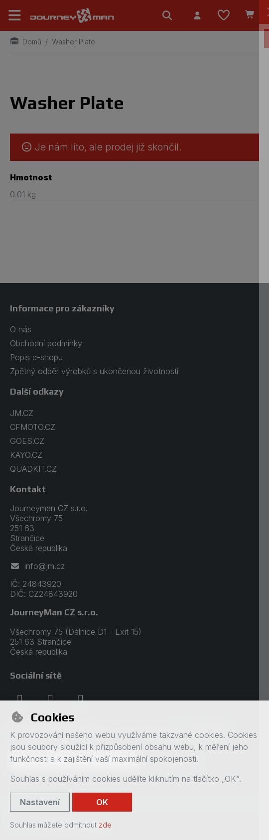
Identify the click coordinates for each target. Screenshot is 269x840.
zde (105, 825)
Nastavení (40, 802)
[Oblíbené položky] (223, 15)
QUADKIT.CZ (33, 469)
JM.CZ (21, 413)
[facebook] (20, 700)
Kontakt (28, 489)
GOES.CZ (27, 441)
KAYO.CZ (26, 455)
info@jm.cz (37, 566)
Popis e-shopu (36, 357)
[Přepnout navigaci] (15, 15)
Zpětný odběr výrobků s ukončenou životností (94, 371)
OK (102, 802)
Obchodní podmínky (46, 343)
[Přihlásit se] (197, 15)
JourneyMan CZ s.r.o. (54, 612)
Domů (25, 41)
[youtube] (81, 700)
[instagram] (50, 700)
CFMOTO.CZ (32, 427)
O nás (20, 329)
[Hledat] (167, 15)
